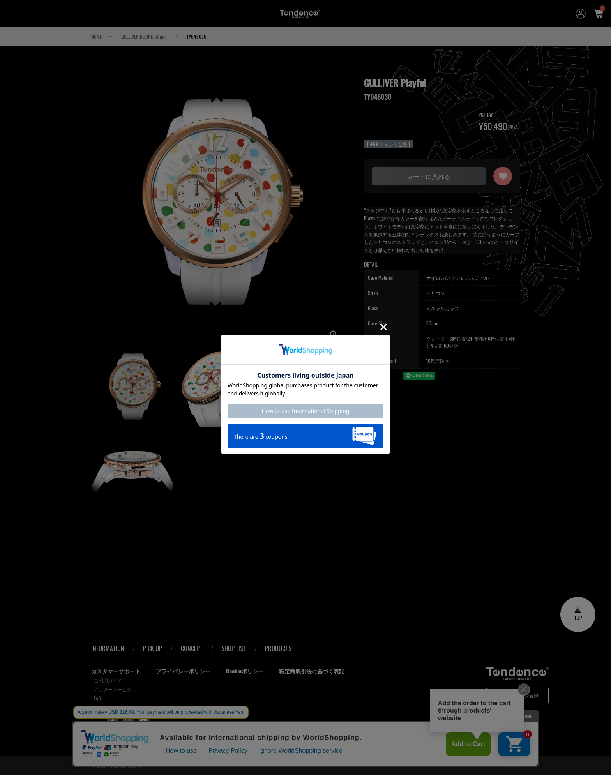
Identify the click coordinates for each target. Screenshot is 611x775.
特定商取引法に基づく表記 (311, 671)
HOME (96, 36)
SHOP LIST (233, 648)
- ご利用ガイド (106, 680)
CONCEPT (192, 648)
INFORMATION (107, 648)
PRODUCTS (278, 648)
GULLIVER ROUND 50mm (144, 36)
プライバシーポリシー (183, 671)
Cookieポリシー (244, 671)
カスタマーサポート (115, 671)
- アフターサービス (111, 689)
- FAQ (96, 698)
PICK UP (152, 648)
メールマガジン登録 (517, 695)
